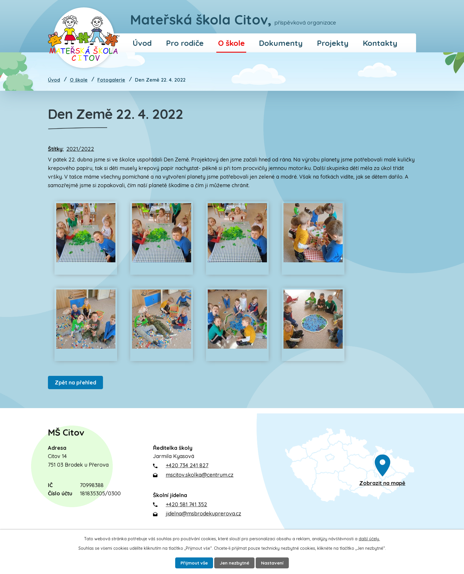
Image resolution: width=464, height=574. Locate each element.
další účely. (369, 537)
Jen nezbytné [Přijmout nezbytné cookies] (235, 562)
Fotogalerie (111, 80)
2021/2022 (80, 148)
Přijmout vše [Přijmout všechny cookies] (190, 562)
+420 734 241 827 (187, 465)
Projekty (333, 43)
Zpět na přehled (76, 382)
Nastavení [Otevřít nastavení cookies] (277, 562)
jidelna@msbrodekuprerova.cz (203, 513)
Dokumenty (281, 43)
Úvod (142, 43)
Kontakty (380, 43)
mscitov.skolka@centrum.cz (199, 474)
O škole (231, 43)
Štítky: (56, 148)
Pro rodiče (185, 43)
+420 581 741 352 (186, 504)
